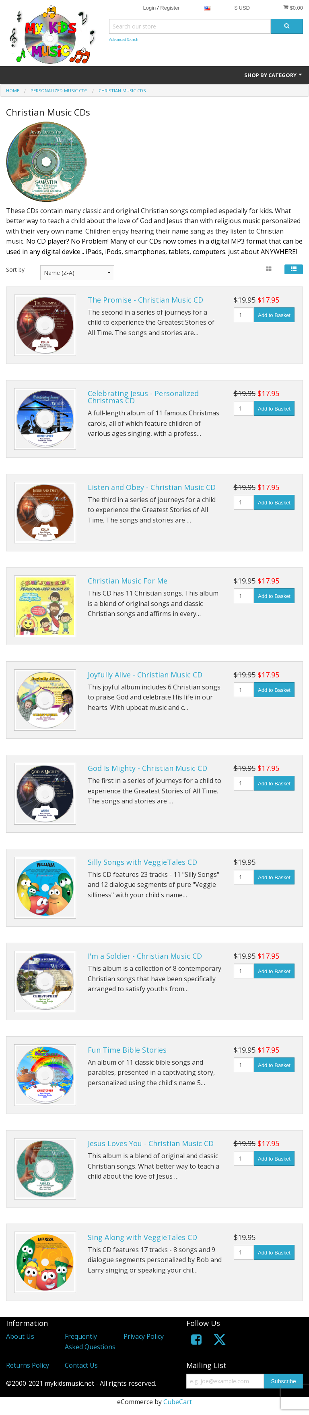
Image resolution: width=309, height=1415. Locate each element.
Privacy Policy (144, 1336)
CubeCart (177, 1401)
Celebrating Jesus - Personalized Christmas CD (143, 396)
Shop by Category (273, 75)
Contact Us (81, 1365)
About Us (20, 1336)
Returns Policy (27, 1365)
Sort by (15, 269)
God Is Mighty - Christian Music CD (147, 768)
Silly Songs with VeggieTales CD (142, 862)
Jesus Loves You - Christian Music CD (151, 1143)
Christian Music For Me (127, 581)
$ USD (242, 8)
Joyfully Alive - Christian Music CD (145, 674)
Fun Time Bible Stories (127, 1050)
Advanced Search (123, 39)
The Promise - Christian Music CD (145, 300)
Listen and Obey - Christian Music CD (152, 487)
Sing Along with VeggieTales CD (142, 1237)
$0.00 (293, 7)
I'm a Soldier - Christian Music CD (145, 956)
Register (169, 8)
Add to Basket (274, 315)
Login (149, 8)
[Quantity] (244, 314)
